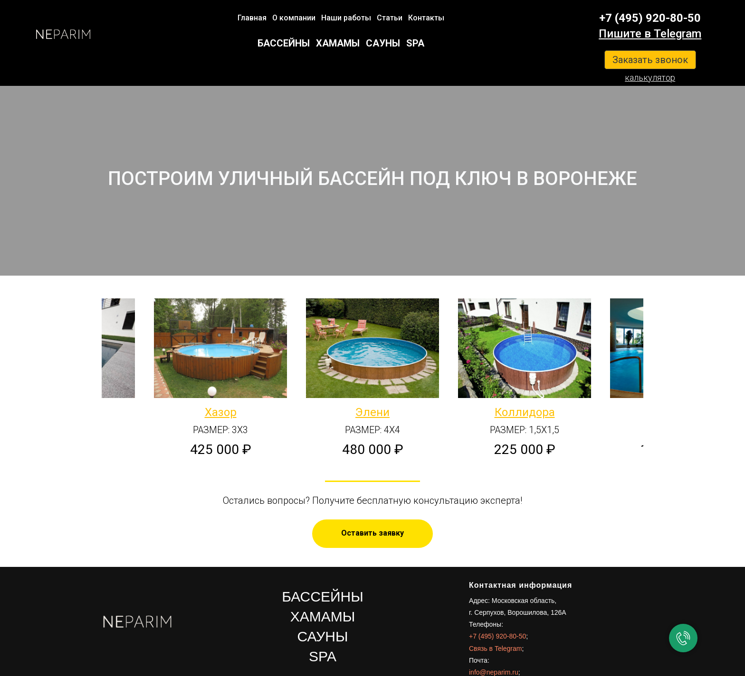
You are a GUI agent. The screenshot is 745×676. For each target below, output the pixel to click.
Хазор (221, 412)
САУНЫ (383, 43)
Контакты (426, 17)
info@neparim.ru (493, 672)
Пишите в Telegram (650, 33)
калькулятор (650, 78)
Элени (372, 412)
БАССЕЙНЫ (284, 43)
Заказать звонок (650, 59)
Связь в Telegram (495, 648)
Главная (252, 17)
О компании (293, 17)
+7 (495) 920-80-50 (650, 18)
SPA (415, 43)
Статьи (389, 17)
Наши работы (346, 17)
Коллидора (525, 412)
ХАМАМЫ (338, 43)
